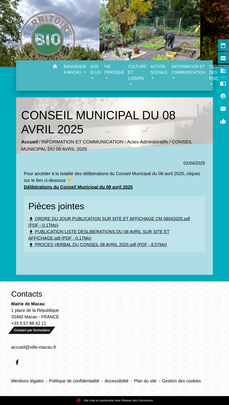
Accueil (29, 142)
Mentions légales (27, 380)
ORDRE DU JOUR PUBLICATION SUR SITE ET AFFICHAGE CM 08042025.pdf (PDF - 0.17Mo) (109, 222)
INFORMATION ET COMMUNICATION (82, 142)
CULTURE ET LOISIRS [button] (137, 72)
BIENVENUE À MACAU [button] (75, 69)
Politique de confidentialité (74, 380)
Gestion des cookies (181, 380)
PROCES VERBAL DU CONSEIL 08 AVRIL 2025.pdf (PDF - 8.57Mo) (97, 245)
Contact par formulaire (32, 330)
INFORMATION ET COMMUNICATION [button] (188, 69)
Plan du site (145, 380)
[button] (54, 67)
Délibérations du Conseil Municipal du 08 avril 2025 (78, 187)
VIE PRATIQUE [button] (114, 69)
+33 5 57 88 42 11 (28, 323)
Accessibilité (117, 380)
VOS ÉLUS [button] (95, 69)
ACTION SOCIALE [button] (159, 69)
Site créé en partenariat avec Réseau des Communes (114, 400)
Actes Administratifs (147, 142)
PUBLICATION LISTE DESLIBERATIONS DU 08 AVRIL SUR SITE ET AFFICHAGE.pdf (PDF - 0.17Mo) (99, 235)
